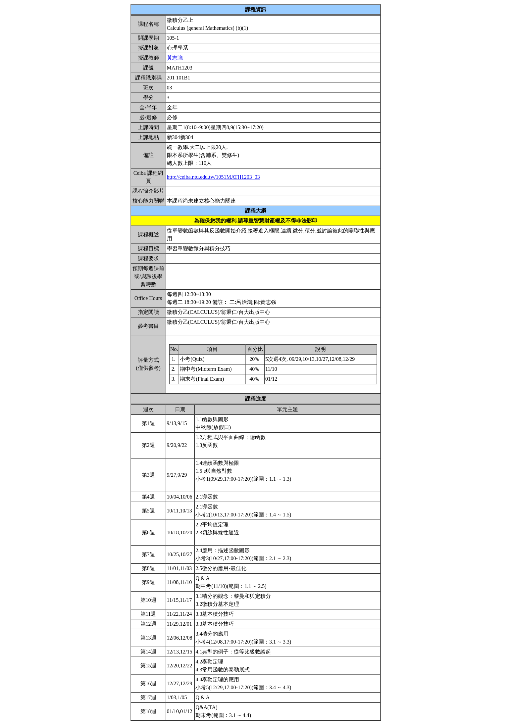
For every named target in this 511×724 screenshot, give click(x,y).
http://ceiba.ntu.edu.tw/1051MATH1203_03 (213, 177)
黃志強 (175, 58)
